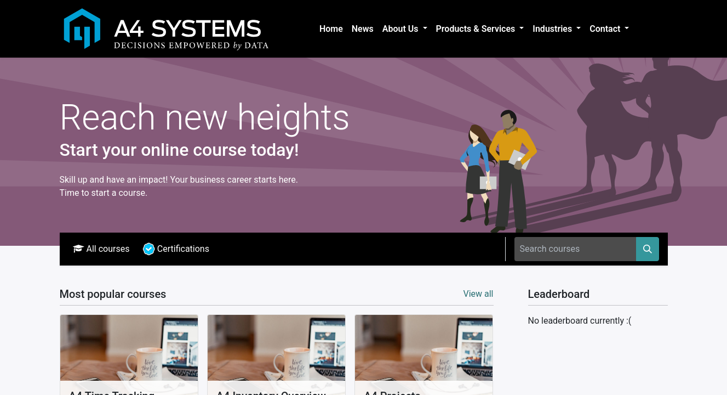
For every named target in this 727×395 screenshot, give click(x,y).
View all (478, 294)
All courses (101, 249)
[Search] (647, 249)
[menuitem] (331, 29)
